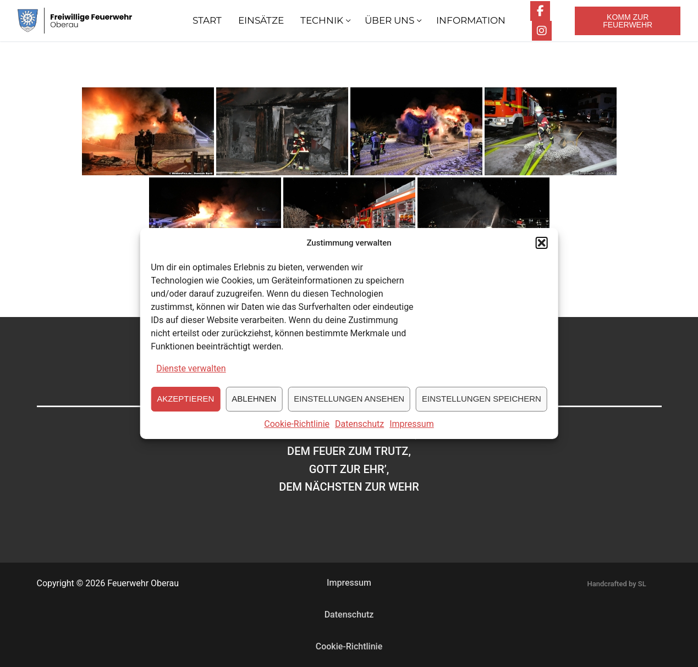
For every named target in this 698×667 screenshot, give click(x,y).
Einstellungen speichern (481, 404)
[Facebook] (540, 11)
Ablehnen (254, 404)
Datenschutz (359, 429)
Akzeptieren (185, 404)
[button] (541, 248)
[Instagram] (542, 31)
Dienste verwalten (191, 374)
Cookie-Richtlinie (296, 429)
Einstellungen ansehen (349, 404)
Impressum (411, 429)
